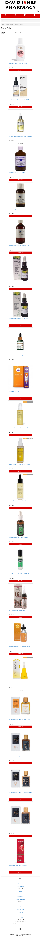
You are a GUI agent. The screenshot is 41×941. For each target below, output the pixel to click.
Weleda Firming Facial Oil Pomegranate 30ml (18, 865)
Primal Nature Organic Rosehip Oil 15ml (17, 610)
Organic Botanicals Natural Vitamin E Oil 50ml (19, 537)
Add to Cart (20, 70)
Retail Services (20, 896)
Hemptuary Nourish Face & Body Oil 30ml (18, 355)
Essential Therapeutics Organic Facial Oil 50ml (19, 209)
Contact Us (20, 893)
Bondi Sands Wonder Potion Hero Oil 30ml (18, 63)
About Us (20, 891)
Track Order (20, 883)
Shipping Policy (20, 909)
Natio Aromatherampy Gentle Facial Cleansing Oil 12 (20, 427)
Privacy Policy (20, 912)
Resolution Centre (20, 886)
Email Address (14, 923)
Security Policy (20, 917)
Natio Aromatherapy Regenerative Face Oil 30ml (19, 464)
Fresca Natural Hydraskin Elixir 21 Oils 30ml (18, 318)
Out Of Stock (20, 143)
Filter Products (5, 20)
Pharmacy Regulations (20, 899)
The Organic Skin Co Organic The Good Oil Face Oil (20, 719)
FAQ (20, 906)
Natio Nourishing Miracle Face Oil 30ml (17, 500)
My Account (20, 881)
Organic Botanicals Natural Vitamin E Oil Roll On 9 (19, 573)
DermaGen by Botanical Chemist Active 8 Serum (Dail (20, 136)
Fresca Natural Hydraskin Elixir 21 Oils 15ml (18, 282)
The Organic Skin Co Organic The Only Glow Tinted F (20, 756)
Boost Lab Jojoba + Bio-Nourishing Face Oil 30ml (19, 99)
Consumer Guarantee (20, 915)
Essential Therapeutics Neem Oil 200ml (17, 172)
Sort (15, 32)
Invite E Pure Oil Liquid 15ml (15, 391)
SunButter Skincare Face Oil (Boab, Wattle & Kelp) (20, 646)
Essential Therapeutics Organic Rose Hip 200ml (19, 245)
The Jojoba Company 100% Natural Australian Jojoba (20, 683)
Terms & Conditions (20, 904)
